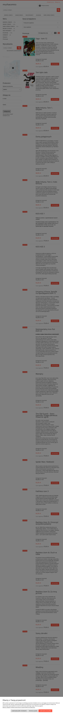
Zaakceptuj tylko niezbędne (19, 710)
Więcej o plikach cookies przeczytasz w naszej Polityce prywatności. (19, 707)
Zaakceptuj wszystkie (45, 710)
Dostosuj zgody (33, 710)
